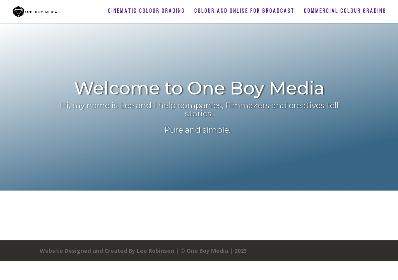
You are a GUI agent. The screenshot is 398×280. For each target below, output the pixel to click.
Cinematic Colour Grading (146, 11)
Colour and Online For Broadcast (244, 11)
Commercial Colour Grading (345, 11)
